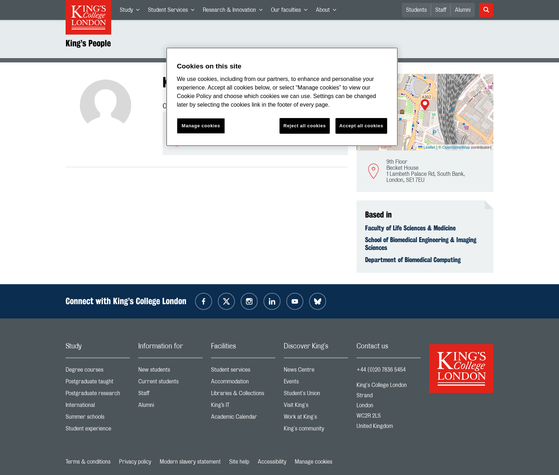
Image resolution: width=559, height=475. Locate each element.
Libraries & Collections (243, 394)
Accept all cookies (361, 125)
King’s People (88, 43)
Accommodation (243, 383)
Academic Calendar (243, 418)
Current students (170, 383)
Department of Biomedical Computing (413, 259)
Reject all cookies (304, 125)
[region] (282, 96)
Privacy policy (135, 462)
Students (416, 10)
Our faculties (291, 11)
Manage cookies (313, 462)
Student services (243, 371)
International (98, 406)
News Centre (316, 371)
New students (170, 371)
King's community (316, 430)
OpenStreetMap (456, 147)
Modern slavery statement (190, 462)
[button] (425, 105)
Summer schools (98, 418)
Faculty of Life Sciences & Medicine (410, 228)
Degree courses (98, 371)
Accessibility (272, 462)
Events (316, 383)
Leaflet (426, 147)
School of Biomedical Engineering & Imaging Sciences (420, 243)
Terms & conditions (88, 462)
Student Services (173, 11)
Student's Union (316, 394)
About (328, 11)
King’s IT (243, 406)
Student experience (98, 430)
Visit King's (316, 406)
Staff (440, 10)
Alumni (463, 10)
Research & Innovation (235, 11)
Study (132, 11)
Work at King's (316, 418)
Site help (239, 462)
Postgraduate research (98, 394)
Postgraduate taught (98, 383)
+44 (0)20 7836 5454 (381, 370)
